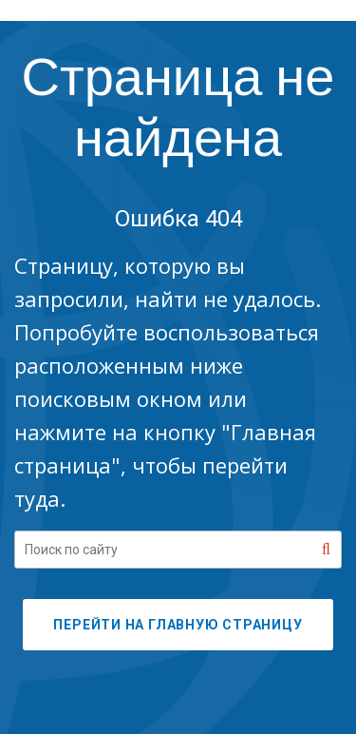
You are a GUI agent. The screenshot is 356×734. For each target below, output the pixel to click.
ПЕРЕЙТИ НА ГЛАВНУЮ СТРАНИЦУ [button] (177, 624)
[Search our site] (178, 550)
